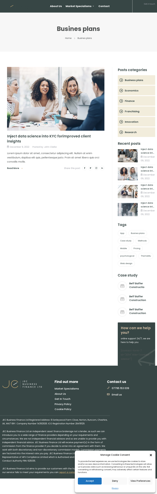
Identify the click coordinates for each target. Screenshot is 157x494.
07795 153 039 (120, 388)
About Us (56, 6)
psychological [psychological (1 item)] (127, 255)
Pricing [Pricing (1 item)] (137, 248)
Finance (130, 101)
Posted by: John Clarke (45, 146)
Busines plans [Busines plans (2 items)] (138, 233)
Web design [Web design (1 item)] (126, 263)
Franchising (132, 111)
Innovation (131, 122)
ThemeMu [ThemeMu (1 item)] (146, 255)
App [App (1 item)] (122, 233)
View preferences (140, 481)
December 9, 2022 (20, 146)
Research (131, 132)
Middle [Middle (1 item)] (123, 248)
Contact (104, 6)
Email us (117, 394)
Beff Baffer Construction (137, 298)
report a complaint (69, 472)
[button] (150, 454)
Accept (90, 481)
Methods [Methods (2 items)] (142, 240)
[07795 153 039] (108, 388)
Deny (115, 481)
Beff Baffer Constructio (136, 285)
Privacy (115, 488)
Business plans (134, 80)
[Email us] (108, 394)
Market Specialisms (78, 6)
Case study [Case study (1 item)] (125, 240)
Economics (131, 90)
